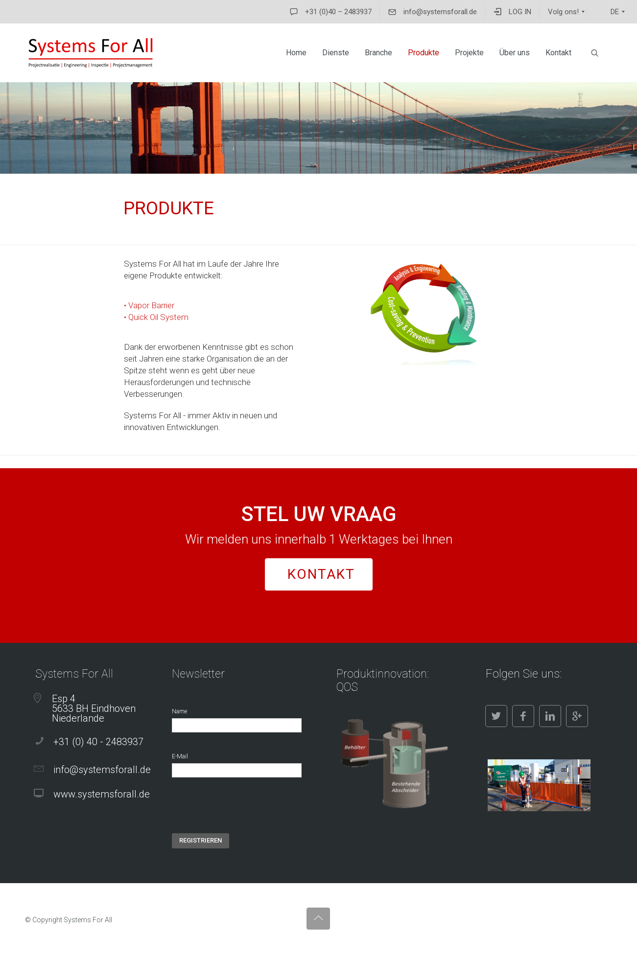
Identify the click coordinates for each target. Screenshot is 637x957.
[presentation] (246, 814)
